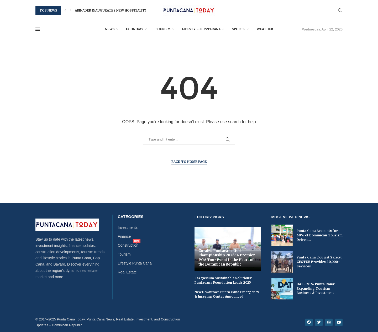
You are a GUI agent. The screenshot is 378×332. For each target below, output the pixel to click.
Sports (238, 29)
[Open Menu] (37, 29)
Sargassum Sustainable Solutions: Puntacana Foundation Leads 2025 (223, 280)
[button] (65, 10)
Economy (134, 29)
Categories (131, 217)
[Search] (340, 10)
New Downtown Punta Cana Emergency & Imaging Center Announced (227, 294)
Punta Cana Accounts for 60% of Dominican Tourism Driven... (320, 235)
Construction (128, 245)
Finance (124, 236)
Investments (128, 227)
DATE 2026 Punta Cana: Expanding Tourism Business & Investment (316, 288)
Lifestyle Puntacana (201, 29)
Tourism (163, 29)
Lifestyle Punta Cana (135, 263)
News (110, 29)
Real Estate (127, 272)
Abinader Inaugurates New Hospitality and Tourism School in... (134, 10)
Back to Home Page (189, 162)
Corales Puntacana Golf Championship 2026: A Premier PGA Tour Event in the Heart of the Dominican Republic (226, 257)
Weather (265, 29)
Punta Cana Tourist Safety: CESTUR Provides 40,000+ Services (319, 261)
